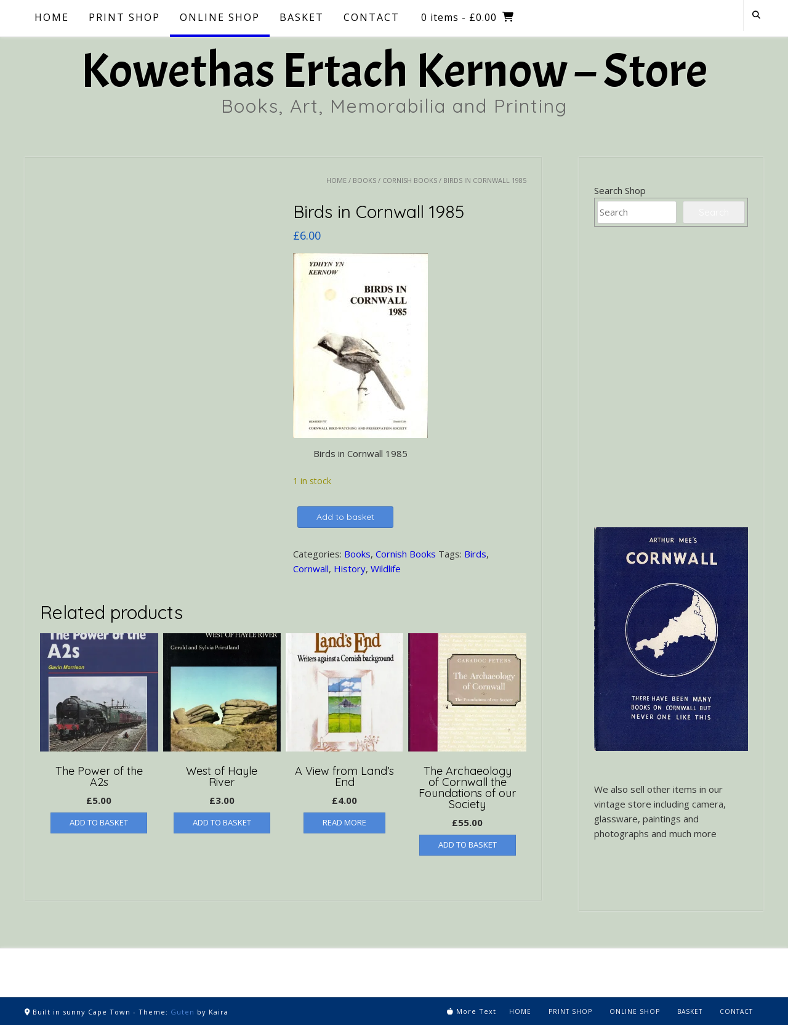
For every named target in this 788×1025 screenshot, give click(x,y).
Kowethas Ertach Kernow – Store (394, 70)
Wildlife (386, 568)
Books (364, 180)
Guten (183, 1011)
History (350, 568)
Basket (301, 17)
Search (714, 212)
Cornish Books (409, 180)
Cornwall (311, 568)
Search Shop (620, 190)
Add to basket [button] (99, 822)
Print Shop (124, 17)
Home (51, 17)
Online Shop (220, 17)
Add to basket (345, 516)
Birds (475, 554)
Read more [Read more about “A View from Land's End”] (344, 822)
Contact (372, 17)
